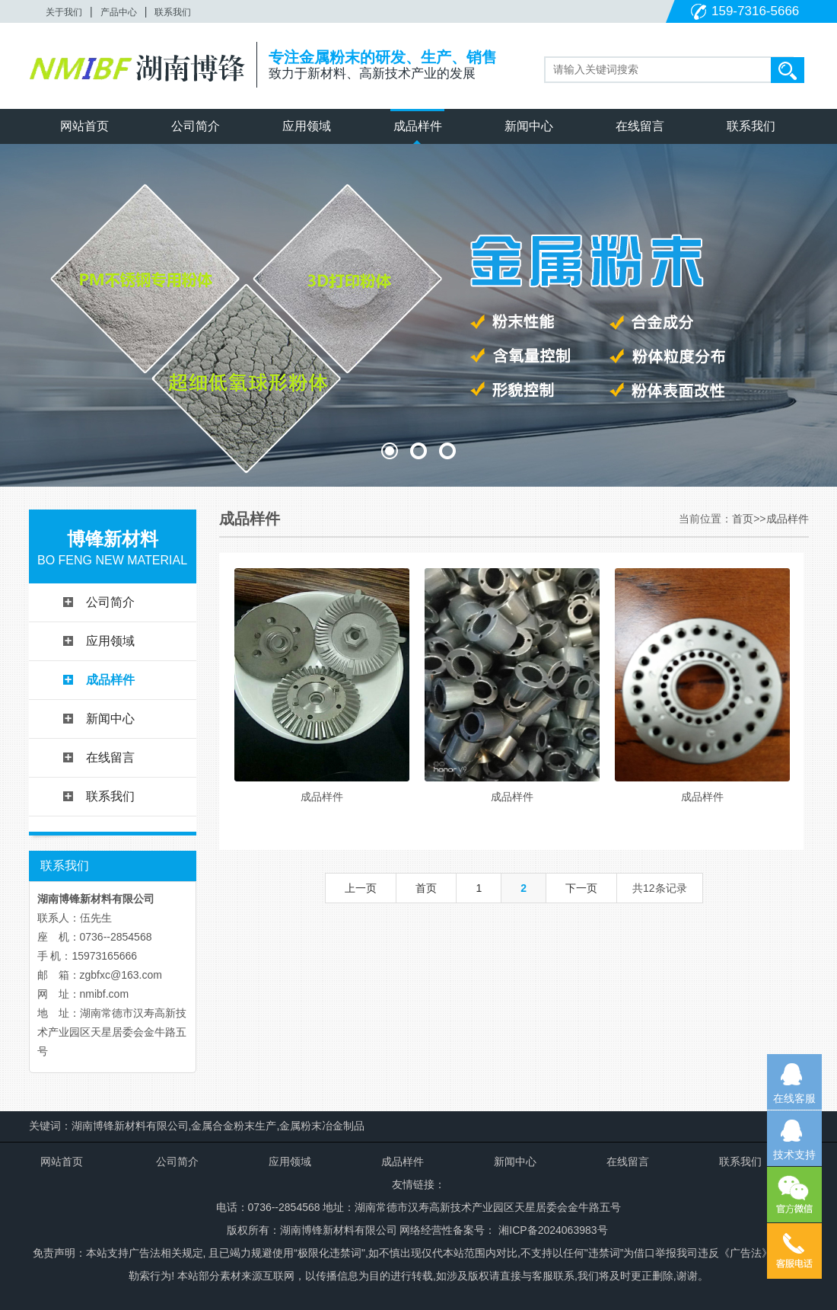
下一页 (581, 888)
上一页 (361, 888)
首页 (742, 519)
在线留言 (640, 126)
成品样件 (417, 126)
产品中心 (118, 12)
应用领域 (306, 126)
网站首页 (84, 126)
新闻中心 (528, 126)
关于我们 (64, 12)
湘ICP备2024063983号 (551, 1230)
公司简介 (195, 126)
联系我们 (172, 12)
